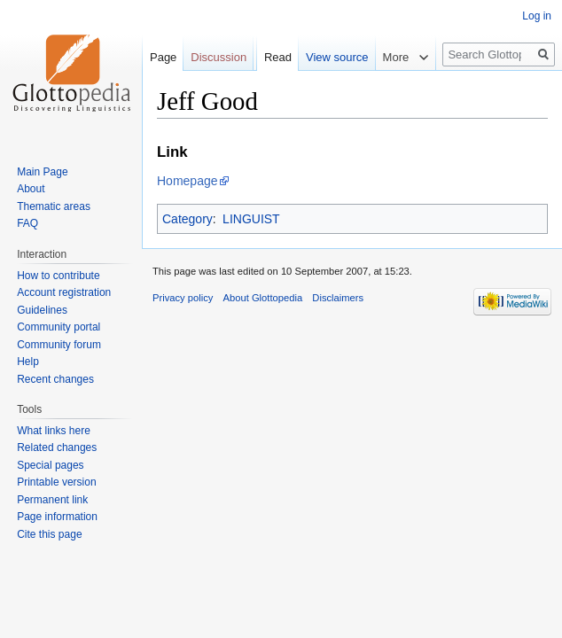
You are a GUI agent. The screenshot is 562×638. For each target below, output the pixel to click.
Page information (57, 516)
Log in (536, 16)
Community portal (58, 327)
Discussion (218, 57)
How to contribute (58, 275)
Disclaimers (337, 297)
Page (163, 57)
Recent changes (55, 379)
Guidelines (42, 310)
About (30, 189)
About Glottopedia (263, 297)
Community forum (59, 344)
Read (278, 57)
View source (337, 57)
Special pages (50, 465)
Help (28, 361)
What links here (53, 430)
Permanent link (52, 500)
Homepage (187, 181)
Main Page (42, 172)
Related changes (57, 447)
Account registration (64, 292)
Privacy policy (182, 297)
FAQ (27, 223)
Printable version (56, 482)
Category (187, 219)
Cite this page (49, 534)
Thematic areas (53, 206)
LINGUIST (251, 219)
